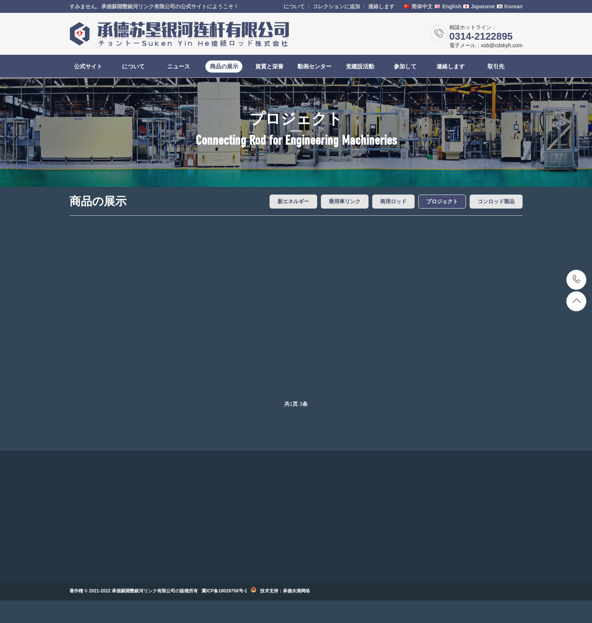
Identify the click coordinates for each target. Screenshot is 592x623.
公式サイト (88, 66)
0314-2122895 (577, 280)
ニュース (178, 66)
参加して (405, 66)
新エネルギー (293, 201)
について (294, 6)
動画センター (314, 66)
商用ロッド (393, 201)
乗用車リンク (345, 201)
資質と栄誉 (269, 66)
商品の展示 (224, 66)
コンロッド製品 (496, 201)
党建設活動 (360, 66)
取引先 (495, 66)
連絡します (381, 6)
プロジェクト (442, 201)
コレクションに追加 (336, 6)
